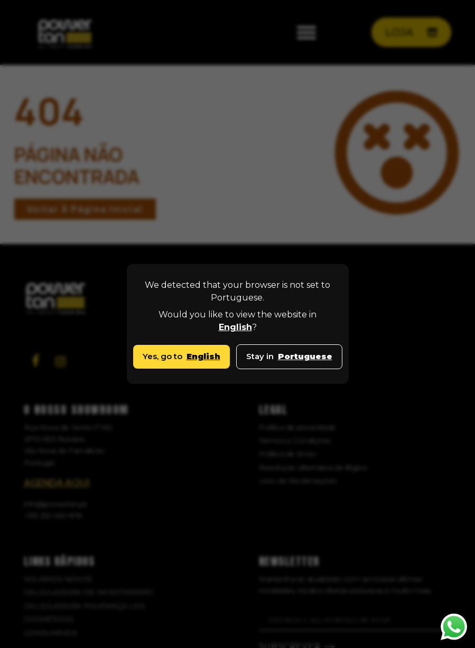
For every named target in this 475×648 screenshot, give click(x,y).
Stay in (289, 356)
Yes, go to (181, 356)
